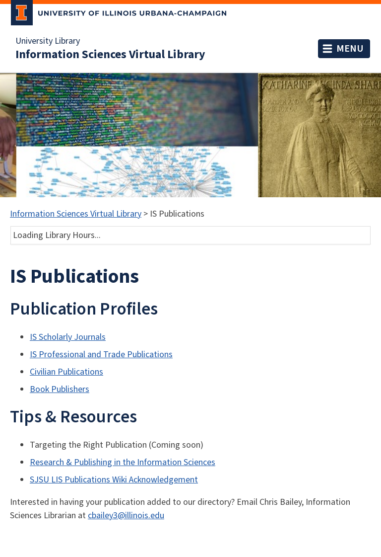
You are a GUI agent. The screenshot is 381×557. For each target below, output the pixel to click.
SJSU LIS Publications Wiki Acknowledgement (114, 480)
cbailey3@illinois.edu (126, 515)
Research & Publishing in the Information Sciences (122, 462)
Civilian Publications (66, 372)
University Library (47, 41)
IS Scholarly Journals (68, 337)
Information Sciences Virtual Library (110, 54)
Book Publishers (59, 389)
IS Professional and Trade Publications (101, 354)
